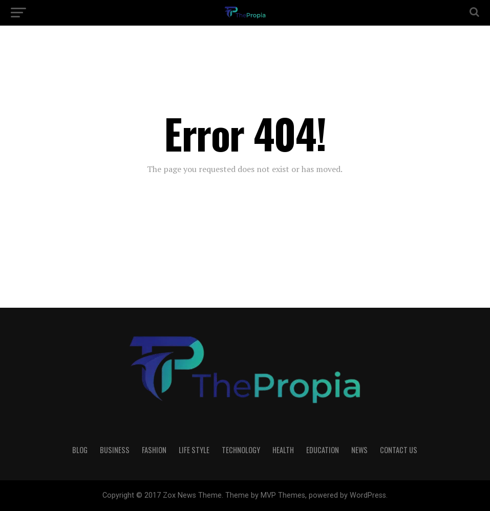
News (359, 449)
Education (322, 449)
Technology (241, 449)
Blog (80, 449)
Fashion (154, 449)
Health (283, 449)
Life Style (194, 449)
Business (115, 449)
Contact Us (398, 449)
